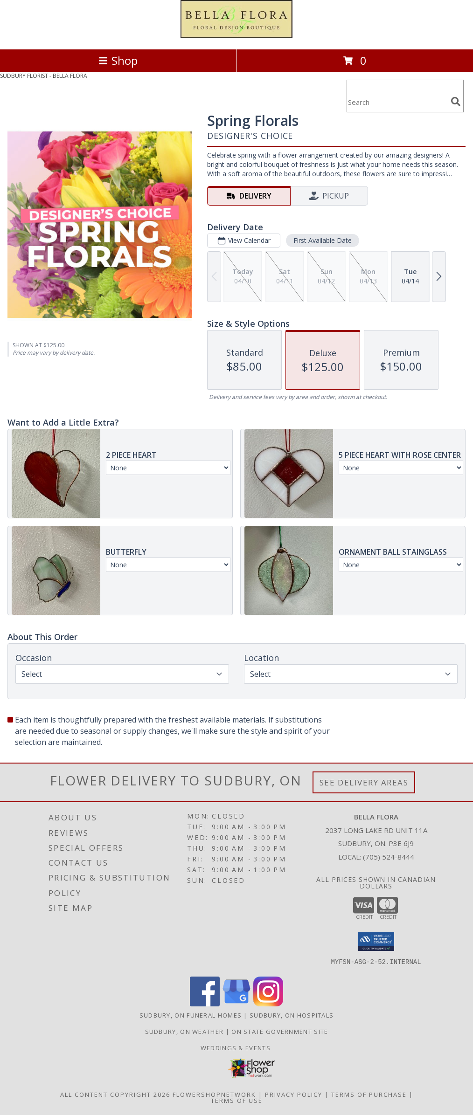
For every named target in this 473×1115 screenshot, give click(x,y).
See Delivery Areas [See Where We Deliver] (364, 782)
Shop (118, 60)
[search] (455, 101)
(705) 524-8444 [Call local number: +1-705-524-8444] (388, 856)
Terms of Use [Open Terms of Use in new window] (237, 1100)
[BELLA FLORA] (236, 35)
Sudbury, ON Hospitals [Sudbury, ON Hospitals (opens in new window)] (292, 1015)
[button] (376, 941)
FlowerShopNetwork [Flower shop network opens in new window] (214, 1094)
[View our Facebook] (205, 1003)
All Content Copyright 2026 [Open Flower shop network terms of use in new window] (115, 1094)
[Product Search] (397, 102)
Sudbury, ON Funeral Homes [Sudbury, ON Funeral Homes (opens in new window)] (190, 1015)
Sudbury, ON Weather (184, 1031)
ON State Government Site (279, 1031)
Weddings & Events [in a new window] (236, 1048)
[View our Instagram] (268, 1003)
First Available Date (322, 240)
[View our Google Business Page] (236, 1003)
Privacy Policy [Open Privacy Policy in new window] (293, 1094)
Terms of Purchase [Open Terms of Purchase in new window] (369, 1094)
